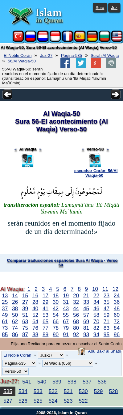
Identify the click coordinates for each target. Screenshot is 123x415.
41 (45, 308)
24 (117, 295)
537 (87, 382)
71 (106, 321)
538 (72, 382)
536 (102, 382)
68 (76, 321)
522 (83, 401)
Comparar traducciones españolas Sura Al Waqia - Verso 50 (62, 262)
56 (76, 315)
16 (35, 295)
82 (96, 328)
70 (96, 321)
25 (5, 302)
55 (66, 315)
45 (86, 308)
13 (5, 295)
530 (83, 391)
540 (41, 382)
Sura (100, 7)
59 (106, 315)
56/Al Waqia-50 (22, 61)
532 (53, 391)
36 (117, 302)
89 (45, 334)
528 (113, 391)
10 (95, 289)
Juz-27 (46, 55)
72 (117, 321)
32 (76, 302)
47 (106, 308)
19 (66, 295)
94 (96, 334)
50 (15, 315)
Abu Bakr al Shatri (104, 351)
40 (35, 308)
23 (106, 295)
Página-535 (71, 55)
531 (68, 391)
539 (56, 382)
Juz (114, 7)
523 (68, 401)
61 (5, 321)
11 (105, 289)
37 (5, 308)
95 (106, 334)
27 (25, 302)
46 (96, 308)
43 (66, 308)
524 (53, 401)
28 (35, 302)
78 (56, 328)
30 (56, 302)
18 (56, 295)
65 (45, 321)
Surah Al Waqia (105, 55)
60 (117, 315)
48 (117, 308)
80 (76, 328)
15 (25, 295)
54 (56, 315)
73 (5, 328)
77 (45, 328)
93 (86, 334)
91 (66, 334)
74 (15, 328)
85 (5, 334)
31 (66, 302)
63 (25, 321)
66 (56, 321)
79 (66, 328)
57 (86, 315)
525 (38, 401)
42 (56, 308)
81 (86, 328)
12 (115, 289)
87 (25, 334)
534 (22, 391)
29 (45, 302)
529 (98, 391)
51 (25, 315)
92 (76, 334)
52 (35, 315)
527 (7, 401)
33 (86, 302)
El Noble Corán (17, 55)
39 (25, 308)
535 (7, 391)
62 (15, 321)
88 (35, 334)
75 (25, 328)
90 (56, 334)
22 (96, 295)
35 (106, 302)
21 (86, 295)
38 (15, 308)
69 (86, 321)
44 (76, 308)
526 (22, 401)
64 (35, 321)
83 (106, 328)
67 (66, 321)
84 (117, 328)
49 (5, 315)
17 (45, 295)
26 (15, 302)
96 (117, 334)
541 (26, 382)
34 (96, 302)
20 (76, 295)
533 (38, 391)
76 (35, 328)
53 (45, 315)
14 (15, 295)
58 (96, 315)
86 (15, 334)
